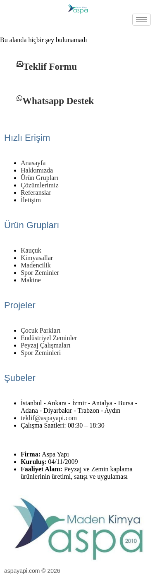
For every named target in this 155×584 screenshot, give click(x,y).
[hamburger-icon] (141, 20)
